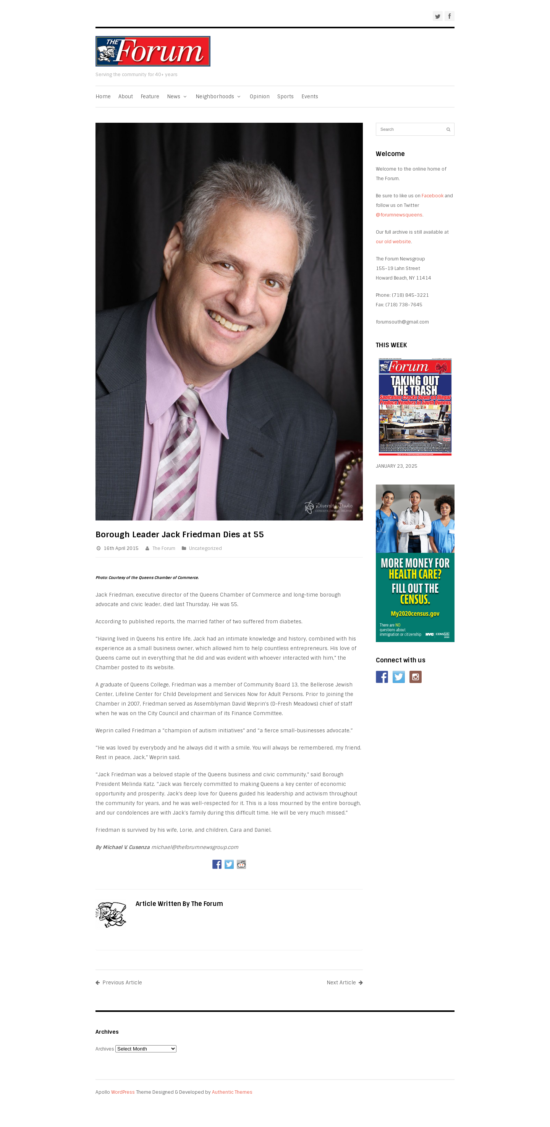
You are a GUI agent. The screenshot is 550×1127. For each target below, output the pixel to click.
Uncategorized (205, 548)
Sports (285, 96)
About (125, 96)
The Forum (163, 548)
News (177, 96)
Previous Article (118, 982)
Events (309, 96)
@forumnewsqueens (399, 215)
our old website (393, 242)
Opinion (260, 96)
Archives (104, 1049)
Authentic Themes (232, 1092)
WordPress (123, 1092)
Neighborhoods (219, 96)
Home (103, 96)
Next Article (345, 982)
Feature (150, 96)
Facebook (432, 196)
